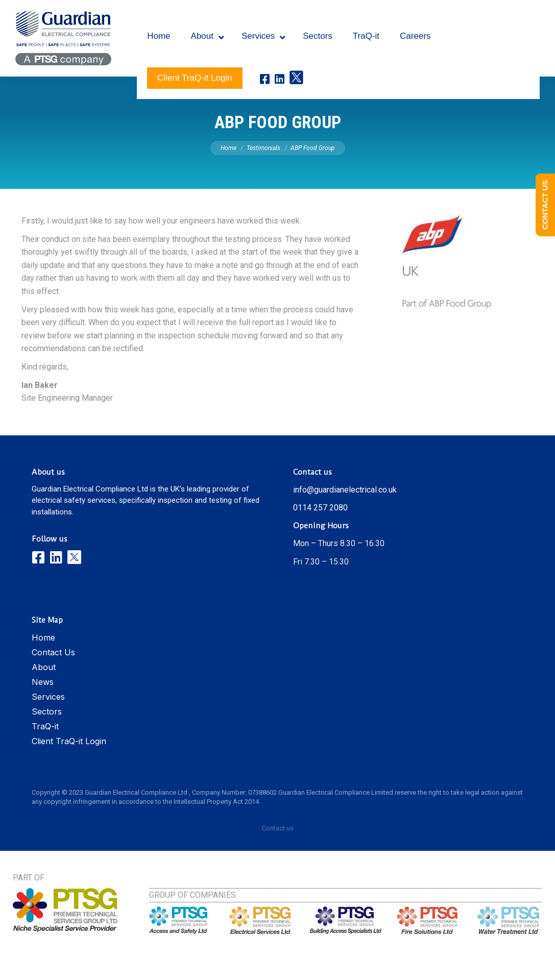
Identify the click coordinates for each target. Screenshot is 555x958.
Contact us (278, 828)
